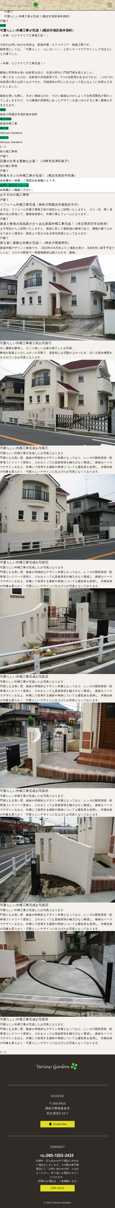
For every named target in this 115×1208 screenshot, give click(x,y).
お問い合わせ (57, 1188)
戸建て (8, 11)
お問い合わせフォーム (14, 185)
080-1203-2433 (60, 1155)
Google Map (60, 1124)
